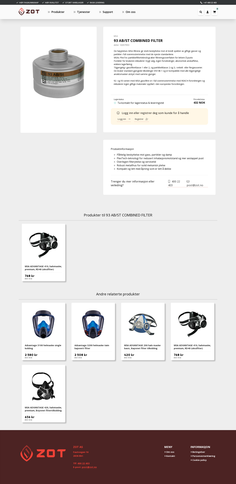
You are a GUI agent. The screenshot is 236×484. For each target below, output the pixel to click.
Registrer (141, 119)
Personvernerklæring (203, 456)
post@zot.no (195, 183)
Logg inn (124, 119)
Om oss (169, 452)
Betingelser (198, 452)
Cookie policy (199, 460)
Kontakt (170, 456)
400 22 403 (174, 183)
